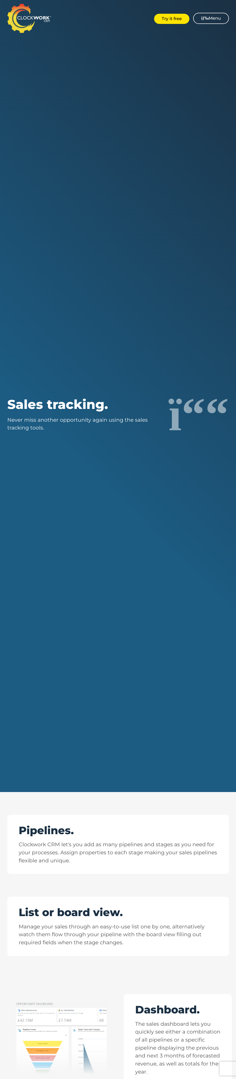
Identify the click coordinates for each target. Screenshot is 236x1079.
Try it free (172, 18)
